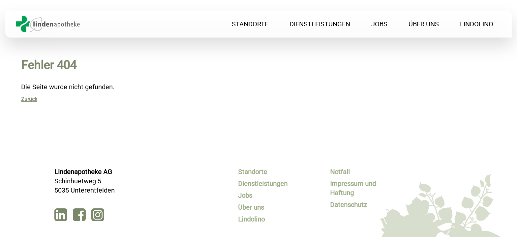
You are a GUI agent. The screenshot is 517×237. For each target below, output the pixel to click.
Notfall (340, 172)
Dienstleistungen (319, 24)
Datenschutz (348, 205)
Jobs (379, 24)
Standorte (250, 24)
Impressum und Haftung (353, 188)
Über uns (424, 24)
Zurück (29, 99)
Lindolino (476, 24)
